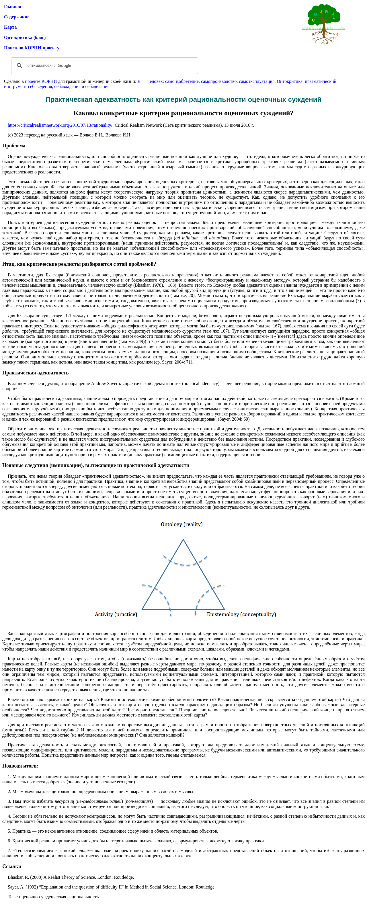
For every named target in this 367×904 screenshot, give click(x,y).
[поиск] (104, 65)
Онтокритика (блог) (25, 37)
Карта (10, 27)
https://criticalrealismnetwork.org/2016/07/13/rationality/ (60, 125)
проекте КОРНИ (41, 81)
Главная (12, 6)
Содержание (16, 16)
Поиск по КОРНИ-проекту (31, 47)
